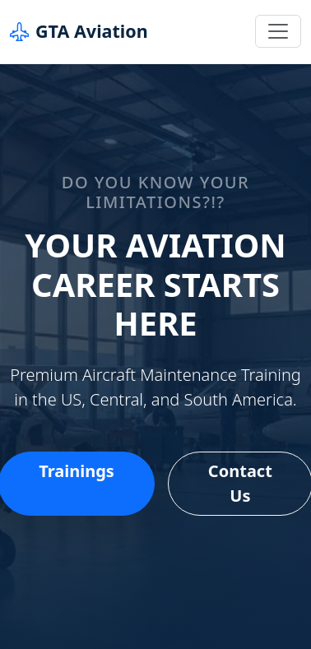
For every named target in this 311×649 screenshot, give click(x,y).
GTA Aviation (79, 31)
